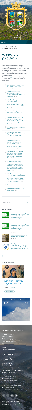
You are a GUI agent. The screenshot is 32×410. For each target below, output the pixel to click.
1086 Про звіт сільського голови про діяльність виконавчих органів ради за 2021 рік (15, 86)
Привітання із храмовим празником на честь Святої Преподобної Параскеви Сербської (13, 282)
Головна (4, 46)
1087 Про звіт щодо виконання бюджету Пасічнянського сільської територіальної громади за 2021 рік (16, 94)
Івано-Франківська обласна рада (12, 385)
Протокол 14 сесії (11, 185)
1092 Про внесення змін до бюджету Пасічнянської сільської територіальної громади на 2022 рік (15, 134)
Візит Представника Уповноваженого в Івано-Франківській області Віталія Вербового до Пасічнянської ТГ (20, 246)
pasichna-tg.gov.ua (9, 76)
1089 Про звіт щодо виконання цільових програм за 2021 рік (15, 111)
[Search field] (15, 202)
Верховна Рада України (10, 376)
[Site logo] (16, 30)
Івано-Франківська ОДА (10, 383)
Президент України (9, 378)
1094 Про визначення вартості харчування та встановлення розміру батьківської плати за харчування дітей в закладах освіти (15, 154)
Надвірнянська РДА (9, 387)
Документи (13, 46)
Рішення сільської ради (10, 48)
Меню (16, 42)
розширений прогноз (16, 317)
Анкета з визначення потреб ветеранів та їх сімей (19, 235)
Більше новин (7, 256)
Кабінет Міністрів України (10, 380)
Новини (12, 287)
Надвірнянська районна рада (11, 389)
